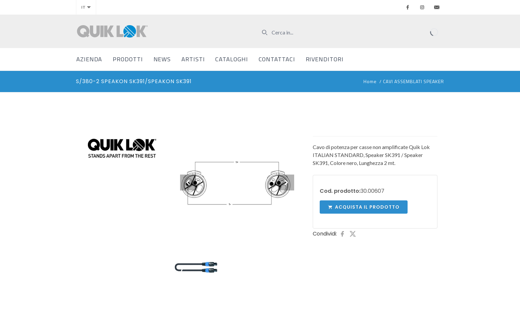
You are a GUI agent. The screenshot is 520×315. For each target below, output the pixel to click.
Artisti (193, 59)
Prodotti (128, 59)
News (162, 59)
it (86, 7)
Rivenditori (325, 59)
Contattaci (277, 59)
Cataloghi (231, 59)
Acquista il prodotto (364, 207)
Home (370, 81)
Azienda (89, 59)
